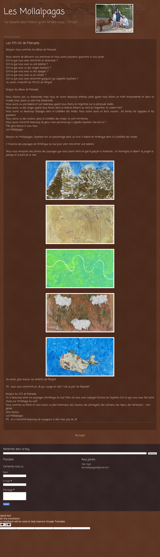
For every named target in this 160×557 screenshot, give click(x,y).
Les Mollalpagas (34, 12)
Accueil (80, 435)
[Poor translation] (7, 524)
